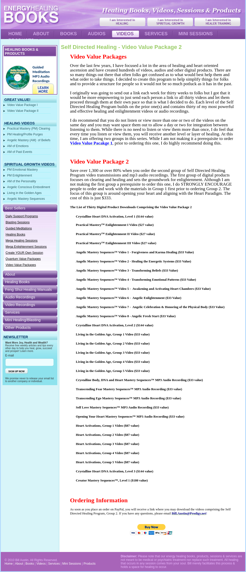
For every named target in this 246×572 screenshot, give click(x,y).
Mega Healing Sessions (22, 240)
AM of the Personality (21, 181)
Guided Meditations (19, 228)
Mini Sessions (71, 563)
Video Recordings (20, 304)
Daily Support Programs (22, 216)
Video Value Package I (22, 105)
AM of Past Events (19, 152)
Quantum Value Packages (23, 259)
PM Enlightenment (19, 175)
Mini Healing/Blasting (23, 320)
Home (9, 563)
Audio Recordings (20, 297)
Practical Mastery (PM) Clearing (28, 128)
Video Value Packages (21, 265)
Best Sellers (15, 208)
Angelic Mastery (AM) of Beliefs (28, 140)
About (10, 274)
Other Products (18, 327)
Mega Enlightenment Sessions (26, 246)
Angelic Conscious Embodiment (28, 187)
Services (12, 312)
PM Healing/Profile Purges (25, 134)
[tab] (30, 208)
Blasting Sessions (18, 222)
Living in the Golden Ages (24, 193)
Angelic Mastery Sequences (26, 199)
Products (89, 563)
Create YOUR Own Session (24, 253)
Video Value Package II (23, 111)
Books (29, 563)
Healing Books (15, 234)
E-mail (9, 355)
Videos (40, 563)
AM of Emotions (18, 146)
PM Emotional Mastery (22, 169)
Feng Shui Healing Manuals (28, 289)
